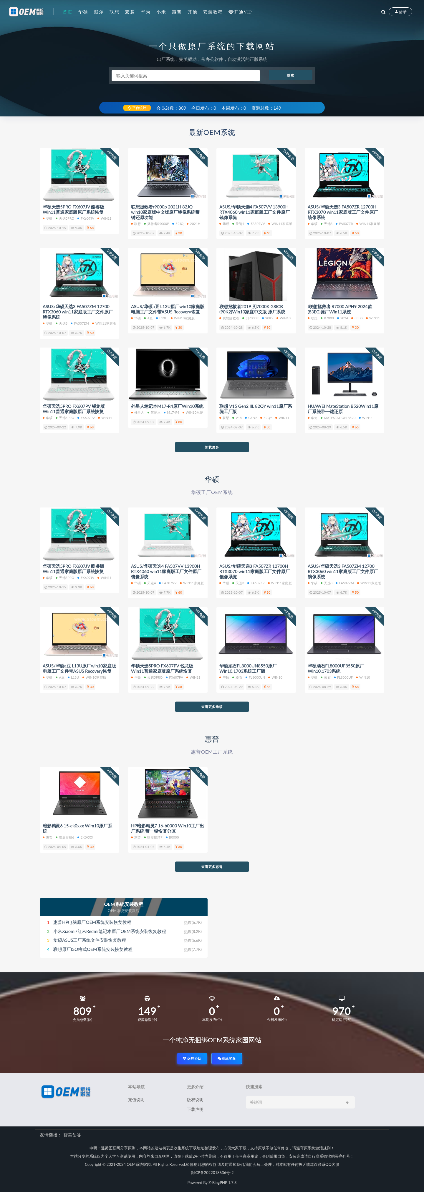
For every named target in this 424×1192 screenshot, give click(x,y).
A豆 (148, 318)
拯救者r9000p (156, 224)
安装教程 (213, 11)
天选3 (326, 224)
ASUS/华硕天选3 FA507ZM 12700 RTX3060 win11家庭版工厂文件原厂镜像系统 (78, 312)
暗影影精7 (153, 837)
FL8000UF (343, 677)
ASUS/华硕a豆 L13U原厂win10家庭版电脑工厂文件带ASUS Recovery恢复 (167, 309)
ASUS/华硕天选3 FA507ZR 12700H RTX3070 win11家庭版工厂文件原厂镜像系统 (343, 212)
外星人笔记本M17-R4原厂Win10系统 (167, 406)
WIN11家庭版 (280, 224)
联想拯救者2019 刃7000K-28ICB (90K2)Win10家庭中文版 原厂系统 (252, 309)
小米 (161, 11)
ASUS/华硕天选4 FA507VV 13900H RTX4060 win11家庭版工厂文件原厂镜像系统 (254, 212)
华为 (145, 11)
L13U (161, 318)
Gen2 (251, 418)
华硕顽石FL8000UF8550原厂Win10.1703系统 (336, 668)
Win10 (283, 318)
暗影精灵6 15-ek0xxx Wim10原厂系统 (77, 828)
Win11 (104, 218)
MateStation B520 (338, 418)
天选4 (238, 224)
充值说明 (136, 1099)
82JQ (177, 224)
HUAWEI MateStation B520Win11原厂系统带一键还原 (343, 408)
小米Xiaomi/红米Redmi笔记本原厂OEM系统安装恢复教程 (109, 931)
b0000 (172, 837)
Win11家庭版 (368, 224)
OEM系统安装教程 (123, 904)
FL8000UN (255, 677)
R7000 (327, 318)
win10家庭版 (183, 318)
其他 (192, 11)
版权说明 (195, 1099)
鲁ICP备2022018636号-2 (212, 1172)
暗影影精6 (65, 837)
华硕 (83, 11)
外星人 (137, 412)
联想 (114, 11)
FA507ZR (344, 224)
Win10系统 (193, 412)
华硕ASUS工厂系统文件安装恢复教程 (89, 940)
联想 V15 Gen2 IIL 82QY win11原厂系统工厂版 (255, 408)
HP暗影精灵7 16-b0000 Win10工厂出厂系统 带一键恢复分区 (167, 828)
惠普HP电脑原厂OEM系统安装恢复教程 (92, 922)
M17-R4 (171, 412)
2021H (193, 224)
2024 (342, 318)
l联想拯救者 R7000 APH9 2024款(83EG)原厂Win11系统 (340, 309)
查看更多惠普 (212, 867)
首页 (67, 11)
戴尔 (99, 11)
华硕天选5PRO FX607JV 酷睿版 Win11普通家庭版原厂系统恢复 (73, 209)
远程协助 (192, 1058)
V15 (237, 418)
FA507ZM (80, 323)
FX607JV (85, 218)
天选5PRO (65, 218)
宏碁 (130, 11)
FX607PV (86, 418)
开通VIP (243, 12)
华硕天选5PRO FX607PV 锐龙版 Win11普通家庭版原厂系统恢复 (74, 408)
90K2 (267, 318)
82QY (266, 418)
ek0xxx (85, 837)
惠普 (177, 11)
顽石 (237, 677)
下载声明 (195, 1109)
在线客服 (227, 1058)
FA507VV (256, 224)
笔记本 (154, 412)
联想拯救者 (229, 318)
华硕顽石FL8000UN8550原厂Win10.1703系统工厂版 (248, 668)
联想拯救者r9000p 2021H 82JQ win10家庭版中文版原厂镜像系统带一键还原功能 (167, 212)
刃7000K (250, 318)
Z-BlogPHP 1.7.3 (222, 1182)
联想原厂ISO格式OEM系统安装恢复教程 (92, 949)
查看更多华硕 (212, 707)
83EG (357, 318)
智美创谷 (72, 1134)
